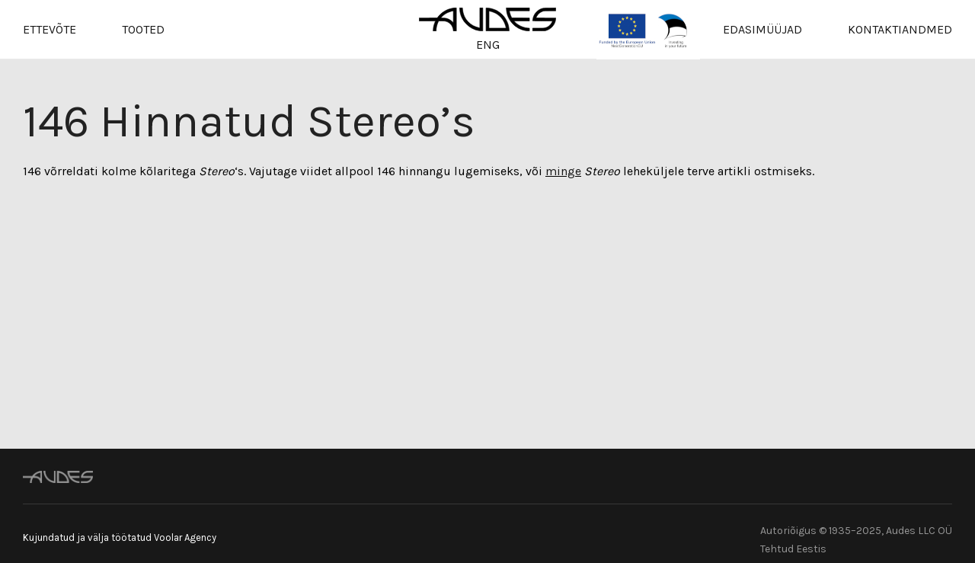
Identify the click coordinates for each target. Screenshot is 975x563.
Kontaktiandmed (900, 29)
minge (563, 171)
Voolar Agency (185, 537)
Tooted (143, 29)
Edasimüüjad (762, 29)
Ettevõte (49, 29)
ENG (488, 45)
